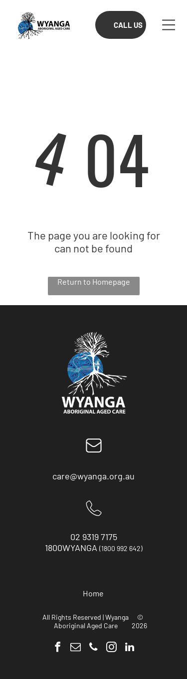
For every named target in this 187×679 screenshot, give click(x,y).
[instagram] (111, 648)
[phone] (93, 648)
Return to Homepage (93, 281)
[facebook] (57, 648)
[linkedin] (129, 648)
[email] (75, 648)
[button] (169, 24)
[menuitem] (93, 593)
